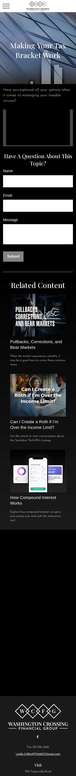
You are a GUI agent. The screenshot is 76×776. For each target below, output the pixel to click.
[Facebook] (37, 736)
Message (10, 220)
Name (8, 171)
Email (7, 195)
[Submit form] (13, 256)
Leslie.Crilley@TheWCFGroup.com (38, 754)
